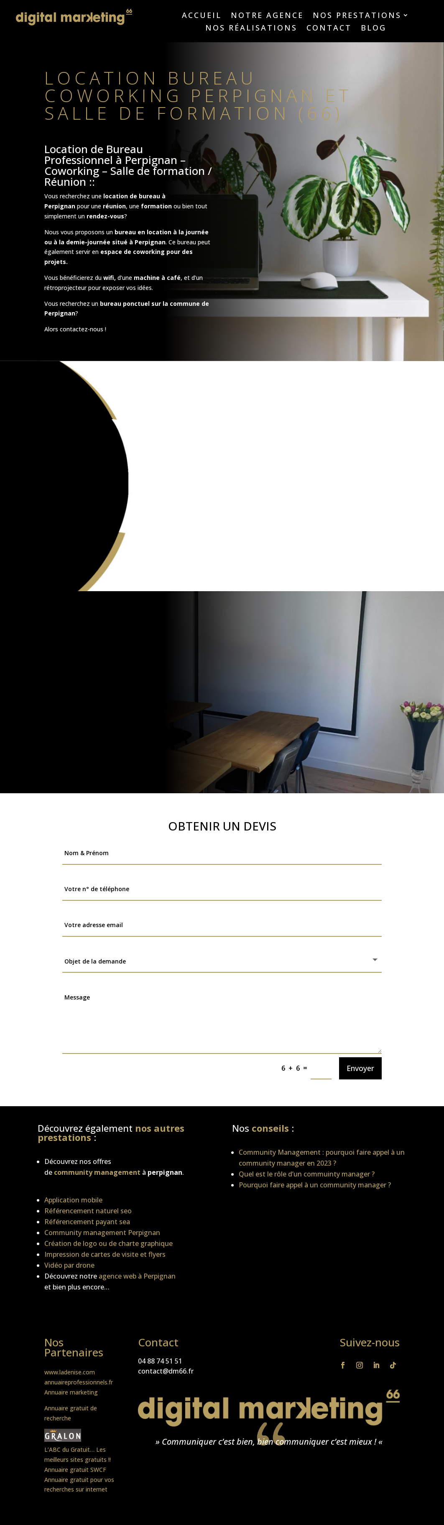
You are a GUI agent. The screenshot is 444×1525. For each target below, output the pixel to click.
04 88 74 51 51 (160, 1361)
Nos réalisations (251, 29)
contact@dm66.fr (166, 1371)
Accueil (202, 16)
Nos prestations (357, 16)
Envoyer (360, 1068)
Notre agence (267, 16)
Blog (373, 29)
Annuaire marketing (71, 1392)
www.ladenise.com (69, 1372)
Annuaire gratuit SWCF (75, 1470)
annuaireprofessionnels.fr (78, 1382)
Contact (329, 29)
